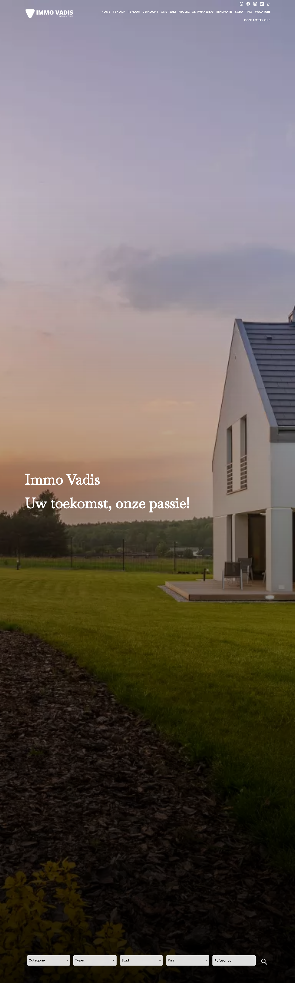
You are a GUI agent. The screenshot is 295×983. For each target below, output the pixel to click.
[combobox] (48, 960)
